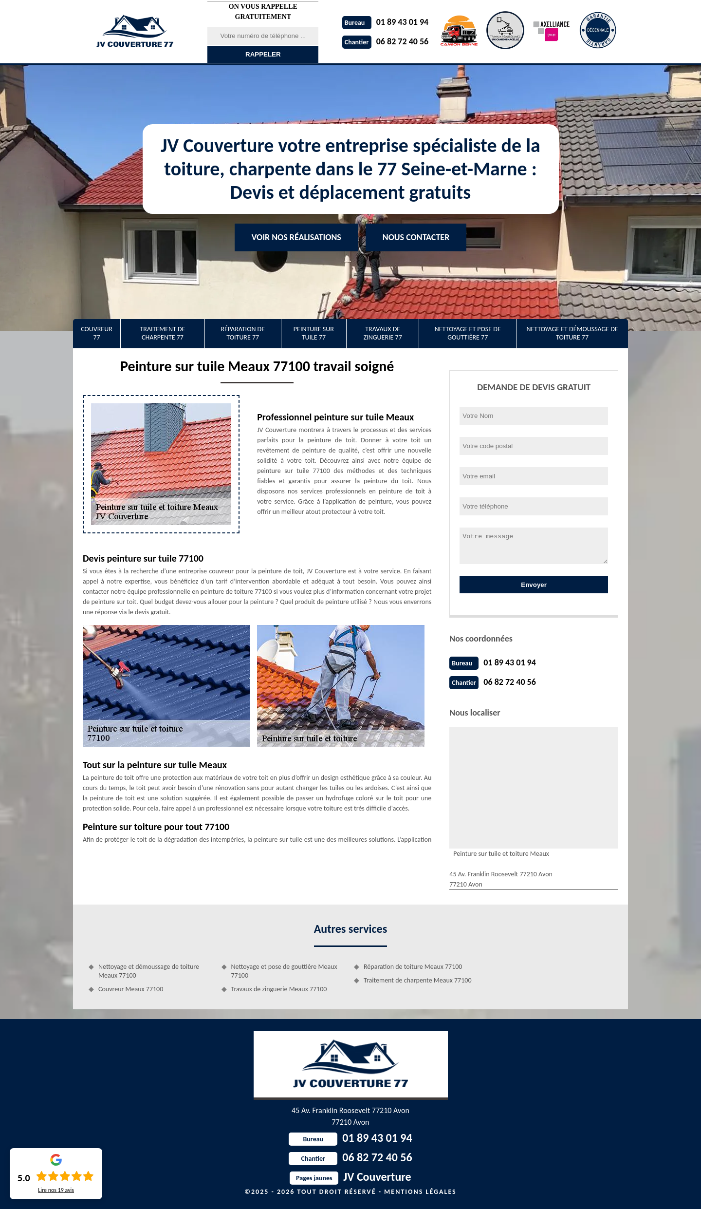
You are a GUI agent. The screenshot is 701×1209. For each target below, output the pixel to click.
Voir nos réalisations (296, 237)
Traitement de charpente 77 (162, 333)
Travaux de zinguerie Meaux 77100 (279, 989)
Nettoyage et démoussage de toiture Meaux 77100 (148, 971)
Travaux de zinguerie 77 (383, 333)
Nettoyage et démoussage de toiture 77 (572, 333)
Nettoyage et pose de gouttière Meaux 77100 (284, 971)
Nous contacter (416, 237)
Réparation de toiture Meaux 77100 (413, 967)
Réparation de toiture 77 (243, 333)
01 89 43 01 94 (385, 22)
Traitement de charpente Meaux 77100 (417, 980)
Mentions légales (420, 1192)
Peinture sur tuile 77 (314, 333)
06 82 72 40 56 (385, 41)
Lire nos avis (56, 1190)
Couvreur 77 (96, 333)
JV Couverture (350, 1177)
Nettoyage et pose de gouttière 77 (468, 333)
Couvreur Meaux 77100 (130, 989)
